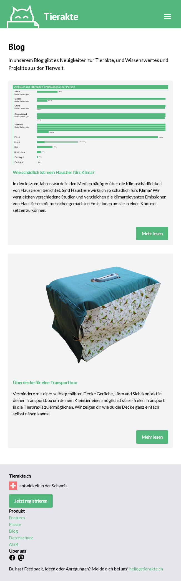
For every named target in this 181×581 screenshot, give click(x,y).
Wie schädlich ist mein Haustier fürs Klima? (53, 172)
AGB (13, 544)
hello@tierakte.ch (146, 568)
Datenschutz (21, 537)
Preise (15, 524)
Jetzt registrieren (30, 500)
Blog (13, 530)
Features (17, 517)
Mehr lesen (152, 233)
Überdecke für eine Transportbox (45, 382)
